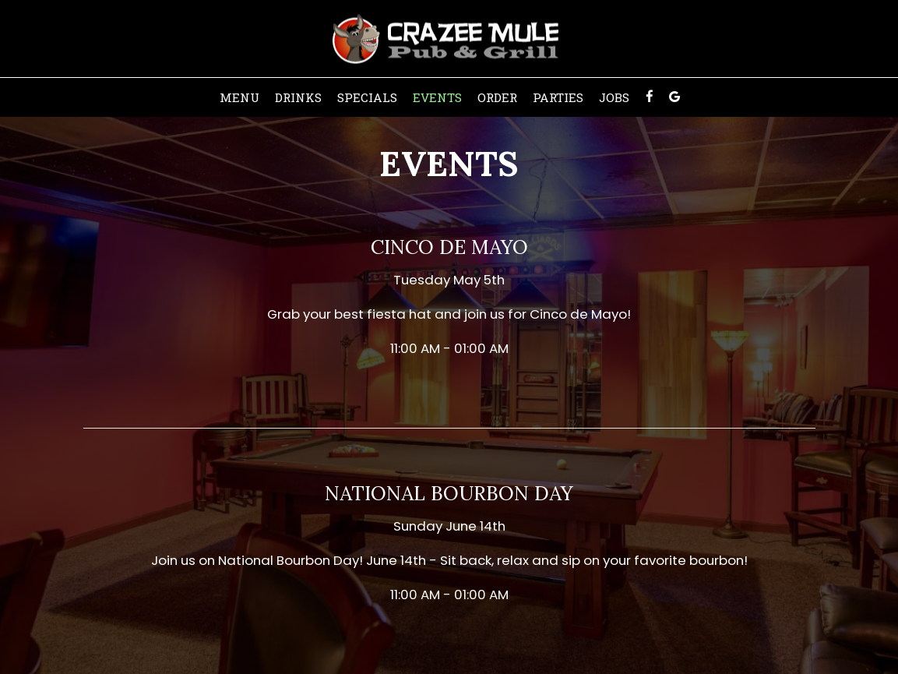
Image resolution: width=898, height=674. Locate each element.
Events (437, 97)
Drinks (298, 97)
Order (497, 97)
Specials (367, 97)
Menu (239, 97)
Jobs (614, 97)
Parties (558, 97)
